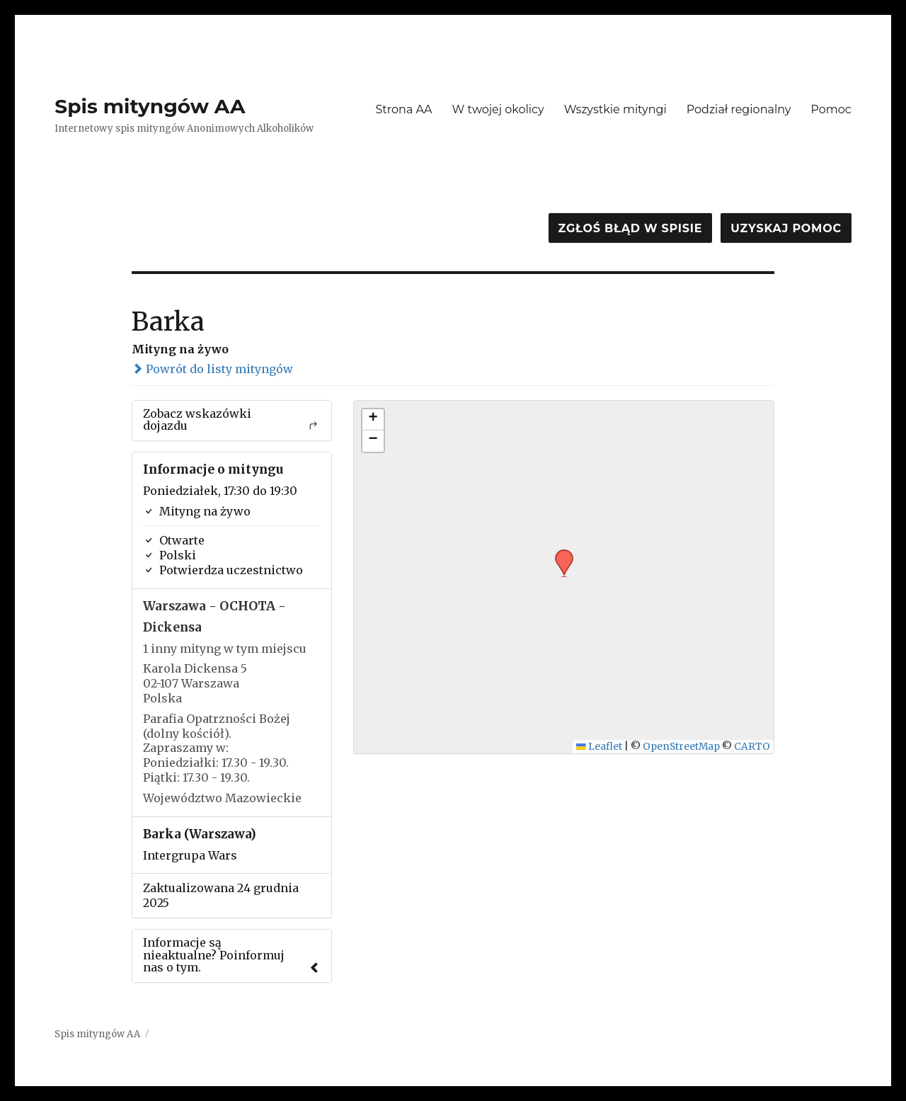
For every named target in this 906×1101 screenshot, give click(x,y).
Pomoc (830, 109)
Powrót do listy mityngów (212, 369)
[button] (559, 553)
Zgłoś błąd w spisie (630, 228)
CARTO (752, 747)
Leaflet (599, 747)
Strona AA (403, 109)
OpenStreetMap (681, 747)
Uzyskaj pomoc (785, 228)
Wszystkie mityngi (615, 109)
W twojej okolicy (498, 109)
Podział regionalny (739, 109)
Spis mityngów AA (150, 106)
